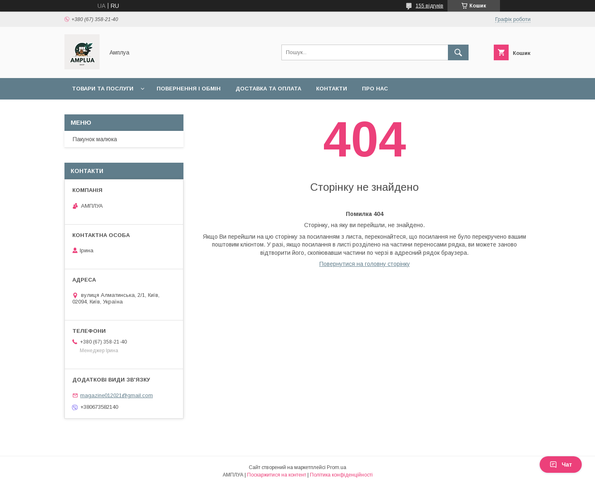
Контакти (331, 88)
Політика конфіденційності (341, 475)
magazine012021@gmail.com (116, 395)
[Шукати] (458, 52)
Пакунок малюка (95, 139)
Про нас (375, 88)
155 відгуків (429, 6)
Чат (561, 464)
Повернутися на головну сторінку (364, 264)
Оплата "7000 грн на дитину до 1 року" (133, 110)
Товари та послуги (102, 88)
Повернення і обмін (189, 88)
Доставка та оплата (268, 88)
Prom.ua (336, 467)
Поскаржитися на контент (276, 475)
